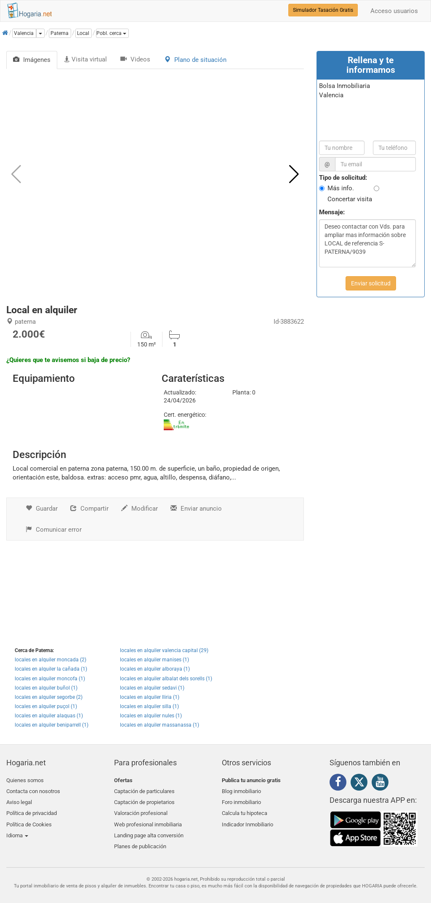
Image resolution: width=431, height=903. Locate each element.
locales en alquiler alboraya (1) (155, 669)
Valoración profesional (141, 810)
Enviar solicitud (371, 283)
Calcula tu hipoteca (244, 810)
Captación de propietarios (144, 800)
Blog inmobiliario (241, 790)
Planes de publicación (140, 839)
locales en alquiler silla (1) (149, 706)
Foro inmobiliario (241, 800)
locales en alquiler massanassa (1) (159, 725)
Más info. (340, 188)
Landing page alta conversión (149, 829)
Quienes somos (25, 780)
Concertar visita (349, 199)
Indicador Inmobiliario (247, 820)
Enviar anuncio (196, 508)
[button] (112, 33)
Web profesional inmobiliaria (148, 820)
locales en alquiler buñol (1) (46, 688)
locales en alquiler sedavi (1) (152, 688)
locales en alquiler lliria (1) (149, 697)
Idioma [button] (17, 829)
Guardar (42, 508)
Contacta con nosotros (33, 790)
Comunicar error (54, 529)
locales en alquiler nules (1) (151, 716)
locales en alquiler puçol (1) (46, 706)
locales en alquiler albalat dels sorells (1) (166, 679)
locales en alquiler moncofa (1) (50, 679)
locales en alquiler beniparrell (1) (51, 725)
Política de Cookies (29, 820)
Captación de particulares (144, 790)
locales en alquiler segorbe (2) (48, 697)
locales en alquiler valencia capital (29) (164, 650)
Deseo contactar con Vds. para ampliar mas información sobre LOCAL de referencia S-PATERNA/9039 (367, 243)
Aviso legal (19, 800)
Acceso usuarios (394, 11)
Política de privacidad (31, 810)
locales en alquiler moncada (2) (50, 660)
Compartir (89, 508)
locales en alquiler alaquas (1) (49, 716)
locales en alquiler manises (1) (154, 660)
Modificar (139, 508)
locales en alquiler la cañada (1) (51, 669)
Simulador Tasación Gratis (323, 10)
